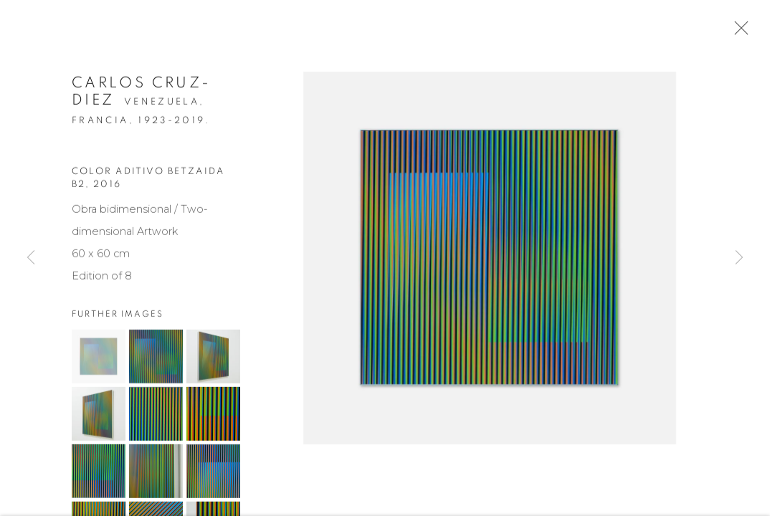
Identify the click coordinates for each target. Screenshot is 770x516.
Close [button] (737, 32)
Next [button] (739, 258)
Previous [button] (31, 258)
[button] (98, 358)
